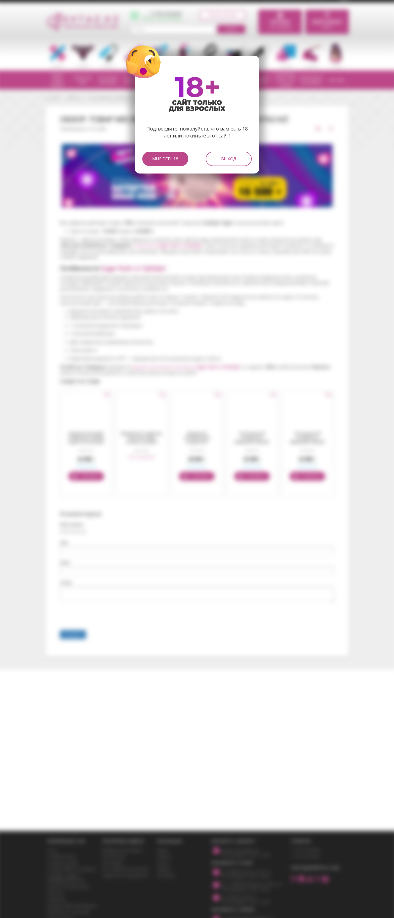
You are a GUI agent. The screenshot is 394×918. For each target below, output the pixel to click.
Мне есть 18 (165, 159)
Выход (228, 159)
